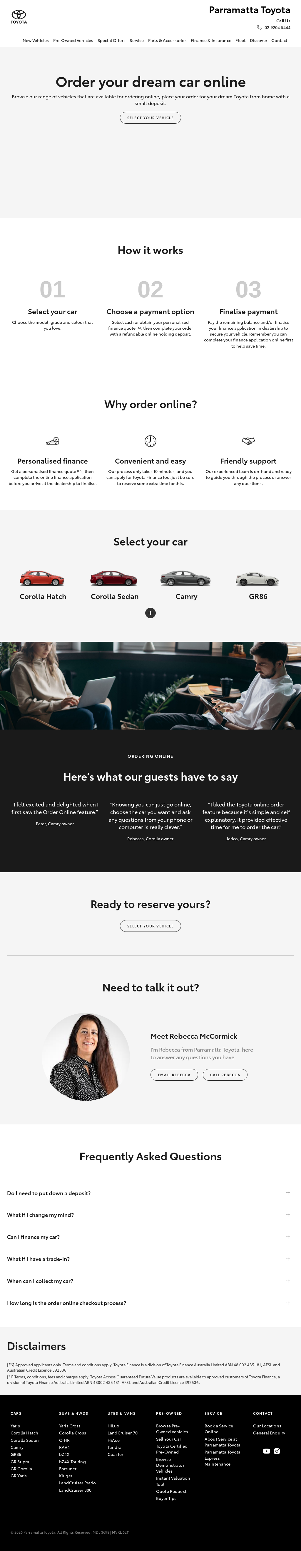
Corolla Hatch (24, 1433)
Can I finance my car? (144, 1237)
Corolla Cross (72, 1433)
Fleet (240, 40)
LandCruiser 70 (123, 1433)
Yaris (15, 1426)
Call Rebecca (225, 1074)
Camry (17, 1447)
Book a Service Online (219, 1428)
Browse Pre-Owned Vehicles (172, 1428)
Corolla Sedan (25, 1440)
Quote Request (171, 1491)
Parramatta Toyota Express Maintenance (222, 1458)
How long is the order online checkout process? (144, 1303)
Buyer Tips (166, 1498)
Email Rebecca (174, 1074)
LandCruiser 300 (75, 1490)
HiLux (113, 1426)
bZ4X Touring (72, 1461)
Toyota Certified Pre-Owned (172, 1449)
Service (137, 40)
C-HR (64, 1440)
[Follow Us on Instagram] (276, 1451)
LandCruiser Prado (77, 1483)
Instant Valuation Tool (173, 1481)
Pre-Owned (169, 1413)
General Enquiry (269, 1433)
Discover (258, 40)
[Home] (15, 40)
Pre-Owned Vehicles (73, 40)
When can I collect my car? (144, 1281)
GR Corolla (21, 1468)
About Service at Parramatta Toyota (222, 1442)
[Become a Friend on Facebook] (256, 1451)
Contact (279, 40)
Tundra (114, 1447)
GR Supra (20, 1461)
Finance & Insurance (211, 40)
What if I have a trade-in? (144, 1259)
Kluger (65, 1475)
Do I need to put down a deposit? (144, 1193)
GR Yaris (19, 1475)
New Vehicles (36, 40)
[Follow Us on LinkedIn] (286, 1451)
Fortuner (67, 1468)
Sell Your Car (168, 1439)
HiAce (114, 1440)
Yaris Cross (70, 1426)
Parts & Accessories (167, 40)
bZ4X (64, 1454)
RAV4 (64, 1447)
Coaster (115, 1454)
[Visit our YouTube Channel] (266, 1451)
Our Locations (267, 1426)
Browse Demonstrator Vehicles (170, 1465)
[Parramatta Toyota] (19, 17)
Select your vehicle (150, 117)
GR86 (16, 1454)
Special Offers (112, 40)
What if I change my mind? (144, 1215)
